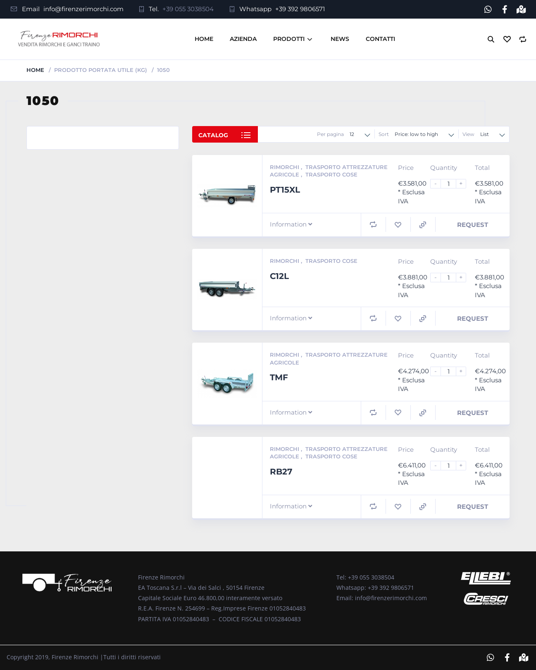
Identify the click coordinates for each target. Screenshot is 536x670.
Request (472, 225)
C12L (279, 276)
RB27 (281, 472)
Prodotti (289, 39)
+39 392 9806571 (300, 9)
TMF (279, 377)
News (340, 39)
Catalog (213, 135)
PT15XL (285, 190)
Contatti (380, 39)
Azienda (243, 39)
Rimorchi (285, 167)
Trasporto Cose (331, 174)
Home (204, 39)
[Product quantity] (452, 183)
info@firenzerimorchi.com (83, 9)
